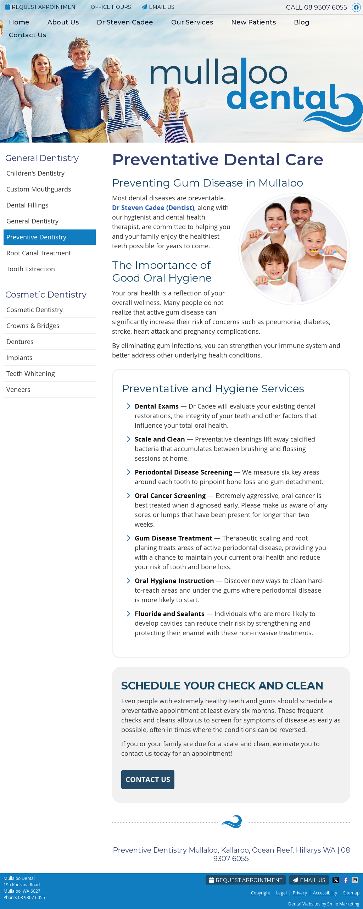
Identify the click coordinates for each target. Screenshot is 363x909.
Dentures (20, 341)
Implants (19, 357)
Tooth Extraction (30, 269)
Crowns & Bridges (33, 325)
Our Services (192, 22)
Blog (301, 22)
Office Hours (111, 7)
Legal (281, 893)
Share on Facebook (346, 880)
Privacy (300, 893)
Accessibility (325, 893)
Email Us (158, 7)
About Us (63, 22)
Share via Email (355, 880)
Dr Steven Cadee (125, 22)
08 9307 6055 (325, 7)
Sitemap (351, 893)
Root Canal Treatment (38, 253)
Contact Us (27, 35)
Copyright (260, 893)
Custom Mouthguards (38, 189)
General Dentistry (32, 221)
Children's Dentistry (35, 173)
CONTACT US (147, 779)
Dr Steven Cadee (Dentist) (153, 207)
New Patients (253, 22)
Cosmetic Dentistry (34, 309)
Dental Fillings (27, 205)
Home (19, 22)
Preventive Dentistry (36, 237)
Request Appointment (41, 7)
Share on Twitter (336, 880)
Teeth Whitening (30, 373)
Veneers (18, 389)
